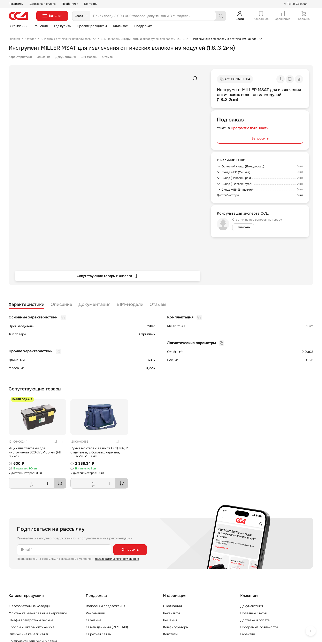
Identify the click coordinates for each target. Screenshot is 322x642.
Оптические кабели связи (29, 634)
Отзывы (107, 57)
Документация (65, 57)
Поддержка (143, 26)
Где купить (62, 26)
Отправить (130, 549)
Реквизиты (16, 4)
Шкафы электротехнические (31, 620)
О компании (18, 26)
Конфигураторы (176, 627)
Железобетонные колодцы (29, 606)
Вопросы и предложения (105, 606)
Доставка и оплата (43, 4)
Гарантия (247, 634)
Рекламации (95, 613)
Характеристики (20, 57)
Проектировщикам (92, 26)
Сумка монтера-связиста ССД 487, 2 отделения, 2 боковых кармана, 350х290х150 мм (99, 452)
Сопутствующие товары (35, 389)
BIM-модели (89, 57)
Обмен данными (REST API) (107, 627)
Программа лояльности (259, 627)
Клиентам (120, 26)
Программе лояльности (250, 128)
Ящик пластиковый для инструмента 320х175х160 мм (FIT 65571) (35, 452)
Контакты (90, 4)
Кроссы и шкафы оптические (31, 627)
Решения (41, 26)
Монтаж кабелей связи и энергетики (38, 613)
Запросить (260, 138)
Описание (44, 57)
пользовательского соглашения (117, 559)
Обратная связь (98, 634)
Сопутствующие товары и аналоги (108, 276)
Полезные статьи (253, 613)
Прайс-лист (70, 4)
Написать (243, 227)
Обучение (93, 620)
